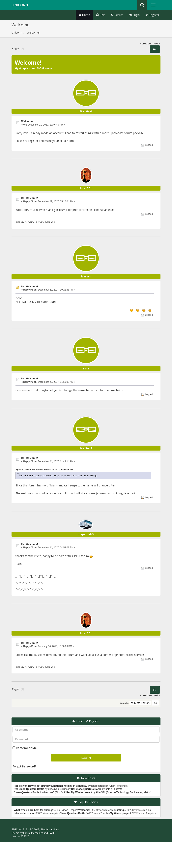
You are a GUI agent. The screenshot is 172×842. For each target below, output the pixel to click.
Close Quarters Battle (27, 792)
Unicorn (20, 5)
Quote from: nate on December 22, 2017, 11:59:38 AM (44, 469)
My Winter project (120, 813)
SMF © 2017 (32, 829)
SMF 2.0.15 (18, 829)
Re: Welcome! (29, 198)
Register (152, 15)
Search (117, 15)
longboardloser (99, 785)
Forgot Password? (24, 766)
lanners (86, 276)
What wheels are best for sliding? (34, 810)
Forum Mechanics (33, 833)
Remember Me (26, 748)
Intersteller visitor (24, 813)
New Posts (88, 778)
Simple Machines (50, 829)
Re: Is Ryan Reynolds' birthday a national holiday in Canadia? (50, 785)
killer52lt (86, 188)
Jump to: (124, 703)
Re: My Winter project (79, 792)
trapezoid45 (86, 534)
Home (84, 15)
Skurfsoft (65, 789)
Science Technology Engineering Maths (129, 792)
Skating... (120, 810)
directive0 (85, 111)
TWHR (51, 833)
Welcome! (27, 121)
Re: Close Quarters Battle (29, 789)
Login (134, 15)
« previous (146, 43)
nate (86, 368)
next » (156, 43)
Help (100, 15)
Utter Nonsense (118, 785)
